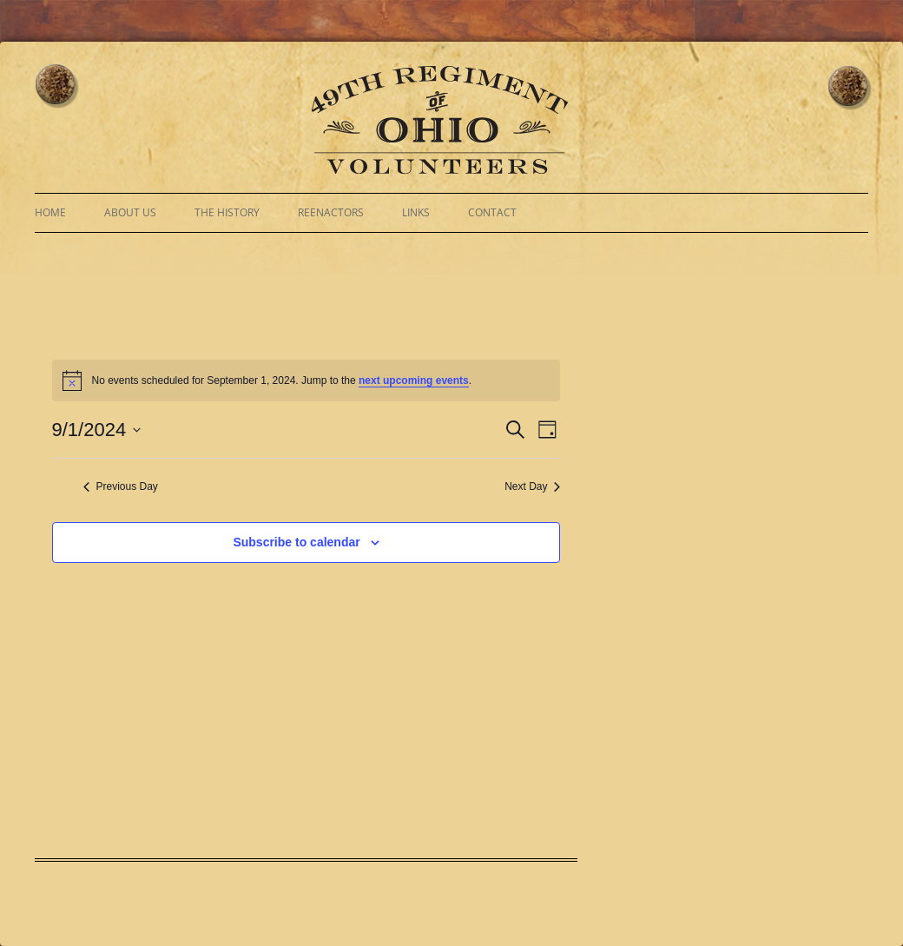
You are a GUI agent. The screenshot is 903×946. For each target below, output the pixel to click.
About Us (130, 212)
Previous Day (120, 486)
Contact (492, 212)
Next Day (532, 486)
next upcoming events (414, 380)
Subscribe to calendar (296, 542)
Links (416, 212)
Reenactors (331, 212)
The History (227, 212)
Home (50, 212)
